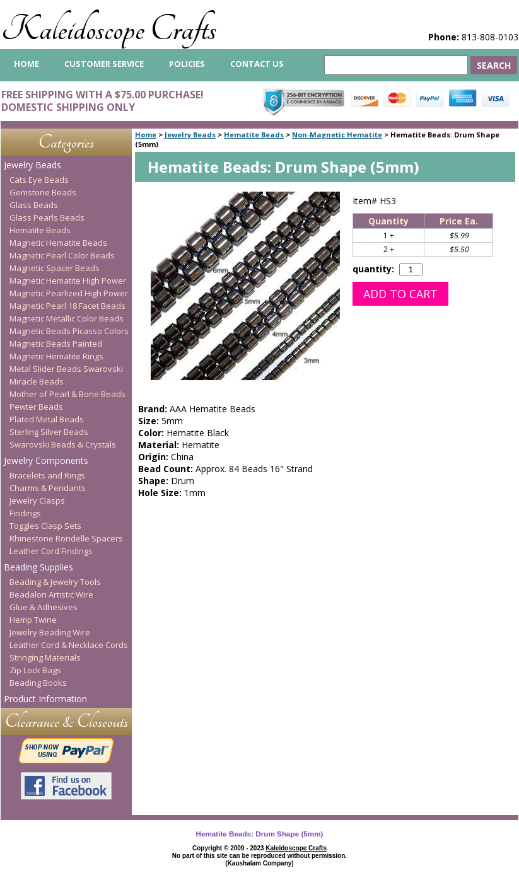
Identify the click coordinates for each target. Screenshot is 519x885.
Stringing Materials (45, 657)
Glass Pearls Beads (47, 217)
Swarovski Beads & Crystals (62, 444)
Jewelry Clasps (37, 500)
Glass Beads (33, 205)
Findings (25, 513)
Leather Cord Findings (51, 551)
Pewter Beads (36, 406)
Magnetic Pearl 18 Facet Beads (67, 305)
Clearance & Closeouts (66, 721)
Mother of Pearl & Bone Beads (67, 394)
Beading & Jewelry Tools (55, 581)
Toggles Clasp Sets (45, 525)
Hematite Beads (254, 134)
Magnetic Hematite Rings (56, 356)
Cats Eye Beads (39, 179)
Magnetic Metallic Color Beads (66, 318)
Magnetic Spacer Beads (54, 268)
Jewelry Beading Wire (49, 632)
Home (145, 134)
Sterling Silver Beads (48, 431)
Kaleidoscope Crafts (108, 29)
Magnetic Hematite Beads (58, 242)
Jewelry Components (46, 460)
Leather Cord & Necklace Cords (68, 645)
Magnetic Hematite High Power (67, 280)
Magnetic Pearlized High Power (68, 293)
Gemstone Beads (42, 192)
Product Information (45, 699)
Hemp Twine (33, 619)
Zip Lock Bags (35, 670)
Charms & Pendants (47, 488)
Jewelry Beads (190, 134)
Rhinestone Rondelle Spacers (66, 538)
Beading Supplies (38, 567)
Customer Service (104, 63)
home (26, 63)
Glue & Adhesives (43, 607)
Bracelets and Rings (47, 475)
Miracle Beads (36, 381)
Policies (187, 63)
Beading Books (38, 682)
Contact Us (257, 63)
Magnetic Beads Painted (55, 343)
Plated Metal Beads (46, 419)
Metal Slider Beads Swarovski (66, 368)
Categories (66, 142)
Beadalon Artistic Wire (51, 594)
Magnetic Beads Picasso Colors (69, 331)
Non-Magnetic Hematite (337, 134)
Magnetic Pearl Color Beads (62, 255)
